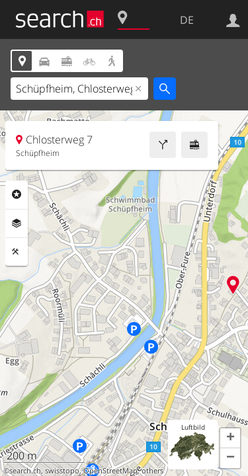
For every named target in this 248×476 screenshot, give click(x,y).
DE (187, 20)
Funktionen (16, 252)
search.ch (25, 470)
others (152, 470)
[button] (230, 438)
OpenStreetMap (110, 470)
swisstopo (62, 470)
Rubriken (16, 194)
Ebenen (16, 223)
